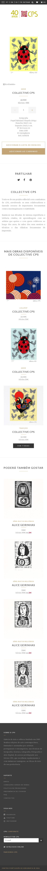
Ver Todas (23, 446)
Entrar (26, 2)
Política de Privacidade (15, 788)
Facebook (10, 814)
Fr (21, 2)
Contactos (9, 798)
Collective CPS (23, 92)
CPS (11, 831)
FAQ (5, 794)
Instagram (10, 821)
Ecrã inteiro (9, 84)
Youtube (9, 818)
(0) (43, 2)
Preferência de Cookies (15, 791)
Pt (7, 2)
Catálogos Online (14, 847)
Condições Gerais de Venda (16, 785)
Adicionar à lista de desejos (23, 145)
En (12, 2)
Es (17, 2)
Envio (6, 781)
